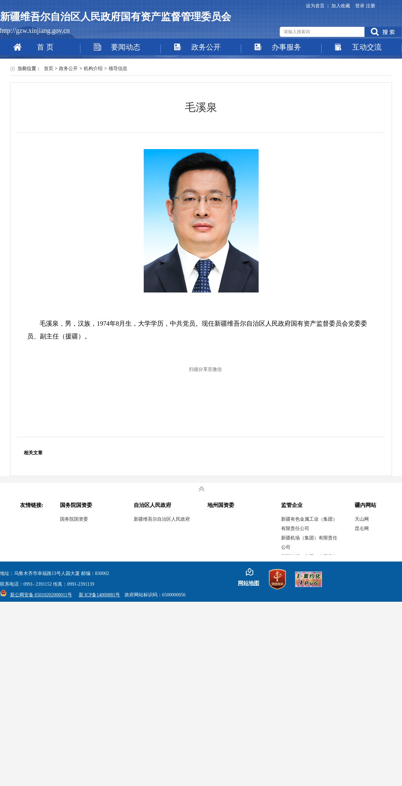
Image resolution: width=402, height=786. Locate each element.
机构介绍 (93, 68)
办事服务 (286, 47)
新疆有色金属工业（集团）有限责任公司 (309, 524)
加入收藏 (340, 5)
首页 (48, 68)
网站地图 (248, 583)
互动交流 (367, 47)
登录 (360, 5)
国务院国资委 (74, 519)
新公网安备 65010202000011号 (39, 594)
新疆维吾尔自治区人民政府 (162, 519)
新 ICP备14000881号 (99, 594)
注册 (370, 5)
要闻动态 (125, 47)
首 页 (45, 47)
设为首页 (316, 5)
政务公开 (206, 47)
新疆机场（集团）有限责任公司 (309, 542)
